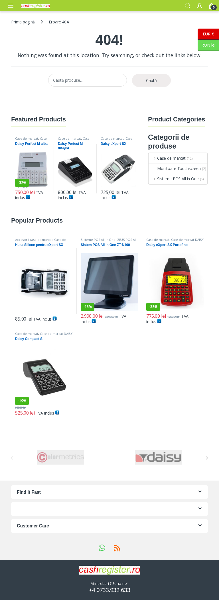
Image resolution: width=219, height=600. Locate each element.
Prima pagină (23, 22)
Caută (151, 80)
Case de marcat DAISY (31, 140)
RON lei (206, 45)
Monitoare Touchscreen (175, 168)
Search (187, 6)
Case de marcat (26, 138)
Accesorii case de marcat (34, 239)
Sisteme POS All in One (174, 178)
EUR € (206, 34)
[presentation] (206, 458)
